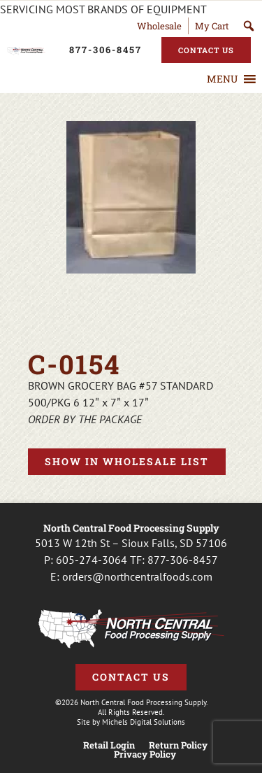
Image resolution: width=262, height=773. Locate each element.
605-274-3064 (91, 560)
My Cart (212, 26)
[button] (222, 79)
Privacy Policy (145, 754)
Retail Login (109, 745)
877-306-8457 (182, 560)
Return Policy (178, 745)
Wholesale (159, 26)
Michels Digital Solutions (143, 722)
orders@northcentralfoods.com (137, 576)
